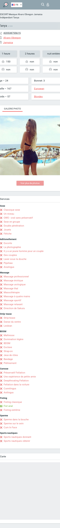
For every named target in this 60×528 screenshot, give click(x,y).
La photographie (12, 247)
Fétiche (8, 233)
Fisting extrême (12, 410)
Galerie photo (12, 108)
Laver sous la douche (15, 259)
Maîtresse (9, 335)
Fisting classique (13, 402)
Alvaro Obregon (25, 14)
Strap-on (8, 351)
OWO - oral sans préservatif (18, 217)
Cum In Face (10, 427)
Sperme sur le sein (14, 423)
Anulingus (9, 267)
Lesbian (8, 325)
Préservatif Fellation (14, 372)
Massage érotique (13, 280)
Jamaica (38, 14)
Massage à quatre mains (17, 296)
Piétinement (10, 363)
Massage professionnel (16, 276)
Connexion (48, 4)
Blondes (38, 96)
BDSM (7, 343)
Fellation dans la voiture (16, 384)
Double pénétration (14, 225)
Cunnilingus (10, 388)
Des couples (10, 255)
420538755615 (12, 32)
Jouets (7, 229)
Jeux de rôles (11, 355)
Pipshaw (8, 263)
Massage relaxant (13, 304)
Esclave (8, 347)
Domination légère (13, 339)
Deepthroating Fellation (16, 380)
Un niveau (9, 213)
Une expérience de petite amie (20, 376)
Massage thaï (11, 288)
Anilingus (9, 392)
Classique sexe (12, 209)
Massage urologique (15, 284)
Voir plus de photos (30, 183)
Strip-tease (9, 317)
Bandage (8, 359)
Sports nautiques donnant (17, 437)
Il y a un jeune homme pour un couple (24, 251)
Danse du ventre (12, 321)
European (39, 88)
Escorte (8, 243)
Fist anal (8, 406)
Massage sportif (12, 300)
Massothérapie (12, 292)
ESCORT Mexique (8, 14)
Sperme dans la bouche (16, 419)
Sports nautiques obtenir (17, 441)
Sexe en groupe (12, 221)
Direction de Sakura (14, 308)
